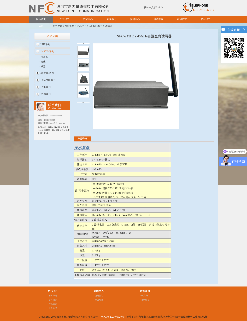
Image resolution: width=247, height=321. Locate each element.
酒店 (41, 26)
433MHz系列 (47, 73)
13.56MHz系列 (48, 80)
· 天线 (42, 61)
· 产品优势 (52, 304)
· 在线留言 (144, 300)
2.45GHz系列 (96, 26)
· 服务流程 (52, 308)
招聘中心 (135, 19)
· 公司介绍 (52, 295)
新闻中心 (111, 19)
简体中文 (149, 7)
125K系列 (45, 87)
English (159, 7)
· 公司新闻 (98, 295)
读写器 (108, 26)
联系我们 (205, 19)
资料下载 (158, 19)
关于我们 (64, 19)
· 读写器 (43, 57)
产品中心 (88, 19)
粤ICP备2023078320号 (112, 317)
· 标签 (42, 66)
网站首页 (41, 19)
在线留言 (182, 19)
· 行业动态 (98, 300)
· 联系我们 (144, 295)
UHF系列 (45, 44)
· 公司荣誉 (52, 300)
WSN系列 (45, 94)
